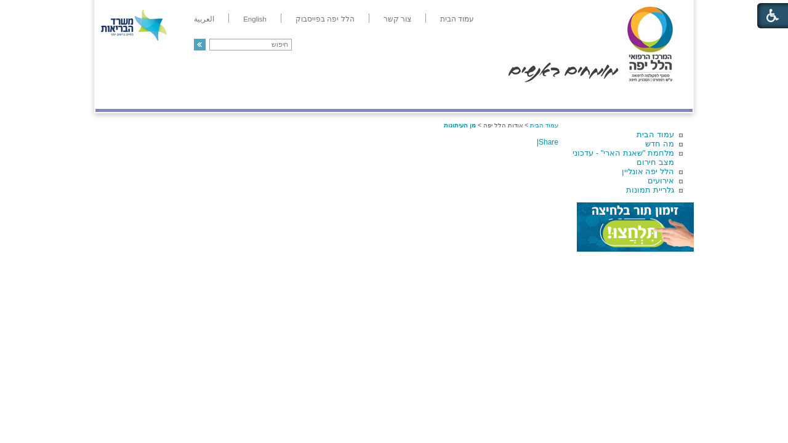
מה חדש (659, 143)
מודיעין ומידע (657, 96)
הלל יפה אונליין (648, 171)
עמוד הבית (655, 134)
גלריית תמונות (650, 189)
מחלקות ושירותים (582, 96)
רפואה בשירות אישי (260, 96)
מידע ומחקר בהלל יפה (352, 96)
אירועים (661, 180)
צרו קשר (116, 96)
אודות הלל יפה (507, 96)
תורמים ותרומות (176, 96)
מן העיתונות (460, 125)
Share (548, 142)
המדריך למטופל (436, 96)
